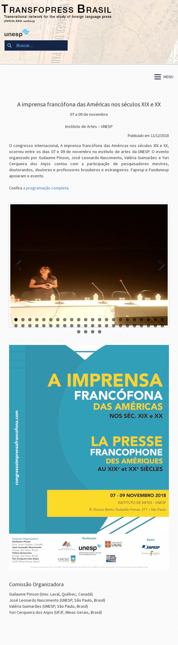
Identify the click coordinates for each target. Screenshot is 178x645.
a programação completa (46, 188)
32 (78, 325)
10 (78, 319)
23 (16, 325)
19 (141, 319)
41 (141, 325)
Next (159, 265)
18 (134, 319)
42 (148, 325)
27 (43, 325)
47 (92, 331)
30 (64, 325)
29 (57, 325)
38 (120, 325)
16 (120, 319)
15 (113, 319)
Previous (19, 265)
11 (85, 319)
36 (106, 325)
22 (162, 319)
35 (99, 325)
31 (71, 325)
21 (155, 319)
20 (148, 319)
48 (99, 331)
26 (37, 325)
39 (127, 325)
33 (85, 325)
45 (78, 331)
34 (92, 325)
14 (106, 319)
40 (134, 325)
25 (30, 325)
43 (155, 325)
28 (50, 325)
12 (92, 319)
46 (85, 331)
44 (162, 325)
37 (113, 325)
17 (127, 319)
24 (23, 325)
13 (99, 319)
